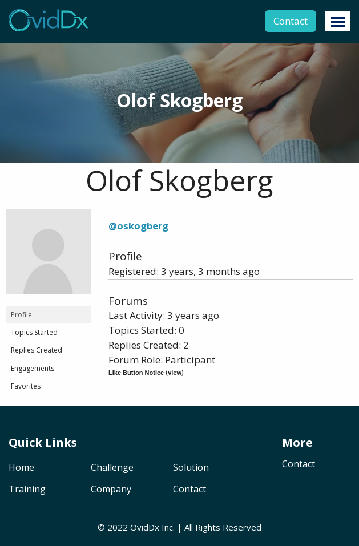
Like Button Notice (136, 372)
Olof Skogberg (179, 180)
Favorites (26, 386)
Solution (191, 468)
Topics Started (34, 332)
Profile (21, 314)
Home (21, 468)
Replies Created (36, 350)
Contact (290, 20)
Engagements (32, 368)
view (174, 372)
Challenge (112, 468)
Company (111, 489)
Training (27, 489)
